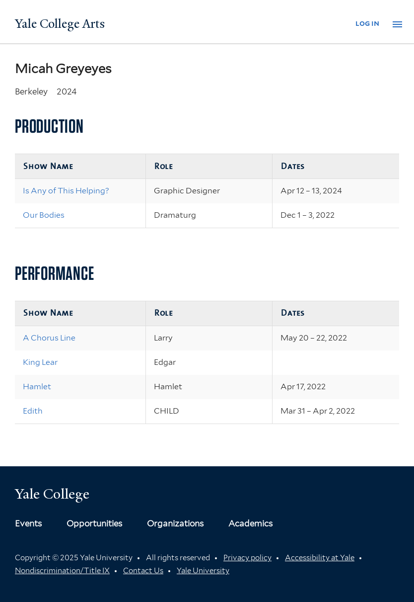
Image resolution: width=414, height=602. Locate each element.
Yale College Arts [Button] (60, 24)
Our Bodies (44, 215)
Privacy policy (247, 557)
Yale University (203, 570)
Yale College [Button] (52, 494)
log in (367, 23)
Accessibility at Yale (319, 557)
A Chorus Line (49, 338)
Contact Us (143, 570)
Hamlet (37, 386)
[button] (397, 24)
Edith (33, 411)
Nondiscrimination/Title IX (62, 570)
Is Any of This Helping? (66, 190)
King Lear (40, 362)
